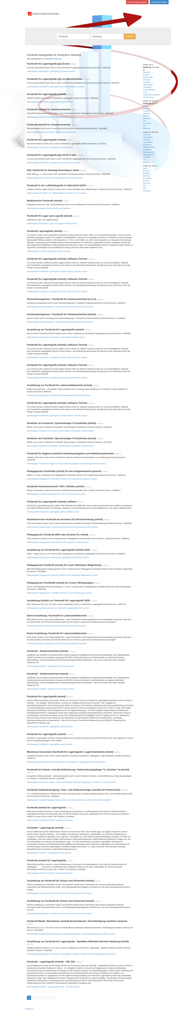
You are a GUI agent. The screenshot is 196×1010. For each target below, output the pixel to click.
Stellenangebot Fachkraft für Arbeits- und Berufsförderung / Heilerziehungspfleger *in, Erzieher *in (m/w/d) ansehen (71, 782)
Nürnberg (146, 128)
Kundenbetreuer (149, 90)
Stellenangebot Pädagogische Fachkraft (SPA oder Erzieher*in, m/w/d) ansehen (58, 542)
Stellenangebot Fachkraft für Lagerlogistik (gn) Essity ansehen (51, 71)
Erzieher (146, 162)
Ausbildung (147, 87)
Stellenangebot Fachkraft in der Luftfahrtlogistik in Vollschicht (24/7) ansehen (56, 193)
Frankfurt (146, 111)
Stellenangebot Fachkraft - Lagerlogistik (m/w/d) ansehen (49, 853)
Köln (144, 121)
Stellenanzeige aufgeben (137, 2)
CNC (145, 160)
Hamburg (146, 113)
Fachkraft (146, 72)
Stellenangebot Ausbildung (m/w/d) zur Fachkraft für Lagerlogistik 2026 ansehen (58, 608)
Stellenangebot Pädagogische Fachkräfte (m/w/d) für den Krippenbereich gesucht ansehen (62, 479)
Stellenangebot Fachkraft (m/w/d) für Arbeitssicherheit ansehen (51, 117)
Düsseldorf (147, 123)
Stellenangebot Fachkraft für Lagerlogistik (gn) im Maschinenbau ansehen (55, 87)
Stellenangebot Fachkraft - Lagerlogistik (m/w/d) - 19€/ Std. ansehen (53, 987)
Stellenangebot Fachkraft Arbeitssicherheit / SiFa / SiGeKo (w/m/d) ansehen (56, 494)
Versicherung (148, 97)
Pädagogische (148, 152)
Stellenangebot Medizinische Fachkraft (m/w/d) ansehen (48, 208)
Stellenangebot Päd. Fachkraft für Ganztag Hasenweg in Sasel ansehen (55, 178)
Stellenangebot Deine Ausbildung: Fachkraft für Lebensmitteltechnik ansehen (57, 626)
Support (146, 75)
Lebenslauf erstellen (159, 2)
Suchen (130, 36)
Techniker (146, 80)
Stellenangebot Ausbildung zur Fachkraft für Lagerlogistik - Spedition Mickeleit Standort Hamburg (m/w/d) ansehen (71, 954)
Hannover (147, 118)
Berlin (145, 106)
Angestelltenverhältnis (151, 95)
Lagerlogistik (148, 77)
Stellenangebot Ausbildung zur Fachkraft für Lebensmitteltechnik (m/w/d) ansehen (58, 395)
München (146, 108)
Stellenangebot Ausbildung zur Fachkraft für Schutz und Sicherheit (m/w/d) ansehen (59, 893)
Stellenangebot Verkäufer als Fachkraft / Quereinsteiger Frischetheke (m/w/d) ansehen (60, 431)
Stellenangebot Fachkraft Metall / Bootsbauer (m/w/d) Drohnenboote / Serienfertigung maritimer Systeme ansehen (71, 934)
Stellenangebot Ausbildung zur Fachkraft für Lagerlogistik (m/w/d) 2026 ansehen (58, 557)
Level (145, 92)
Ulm (144, 126)
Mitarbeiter (147, 150)
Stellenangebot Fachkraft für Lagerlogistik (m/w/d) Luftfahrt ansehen (53, 512)
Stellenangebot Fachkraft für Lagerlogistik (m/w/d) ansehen (50, 102)
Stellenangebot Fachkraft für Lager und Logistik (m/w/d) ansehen (52, 224)
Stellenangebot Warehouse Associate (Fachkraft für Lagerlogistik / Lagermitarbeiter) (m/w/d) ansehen (66, 762)
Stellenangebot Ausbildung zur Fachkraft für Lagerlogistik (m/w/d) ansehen (56, 337)
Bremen (146, 116)
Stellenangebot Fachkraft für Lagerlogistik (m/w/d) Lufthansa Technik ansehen (57, 271)
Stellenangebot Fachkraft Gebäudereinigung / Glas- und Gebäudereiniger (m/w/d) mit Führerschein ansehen (69, 800)
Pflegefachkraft (149, 147)
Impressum (29, 1009)
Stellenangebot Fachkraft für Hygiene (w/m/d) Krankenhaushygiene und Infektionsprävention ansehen (66, 464)
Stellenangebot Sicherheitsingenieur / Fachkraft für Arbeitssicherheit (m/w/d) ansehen (60, 322)
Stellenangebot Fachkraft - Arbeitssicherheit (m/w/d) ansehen (50, 666)
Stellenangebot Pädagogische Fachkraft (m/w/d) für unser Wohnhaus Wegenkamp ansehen (62, 575)
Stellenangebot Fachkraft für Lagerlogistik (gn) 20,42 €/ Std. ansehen (53, 163)
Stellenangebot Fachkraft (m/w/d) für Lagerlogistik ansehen (50, 820)
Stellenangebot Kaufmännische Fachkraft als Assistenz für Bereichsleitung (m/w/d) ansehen (62, 527)
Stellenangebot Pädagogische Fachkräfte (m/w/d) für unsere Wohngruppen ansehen (59, 593)
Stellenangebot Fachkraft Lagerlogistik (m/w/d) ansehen (48, 251)
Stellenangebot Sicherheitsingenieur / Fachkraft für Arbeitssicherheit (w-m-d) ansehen (60, 307)
